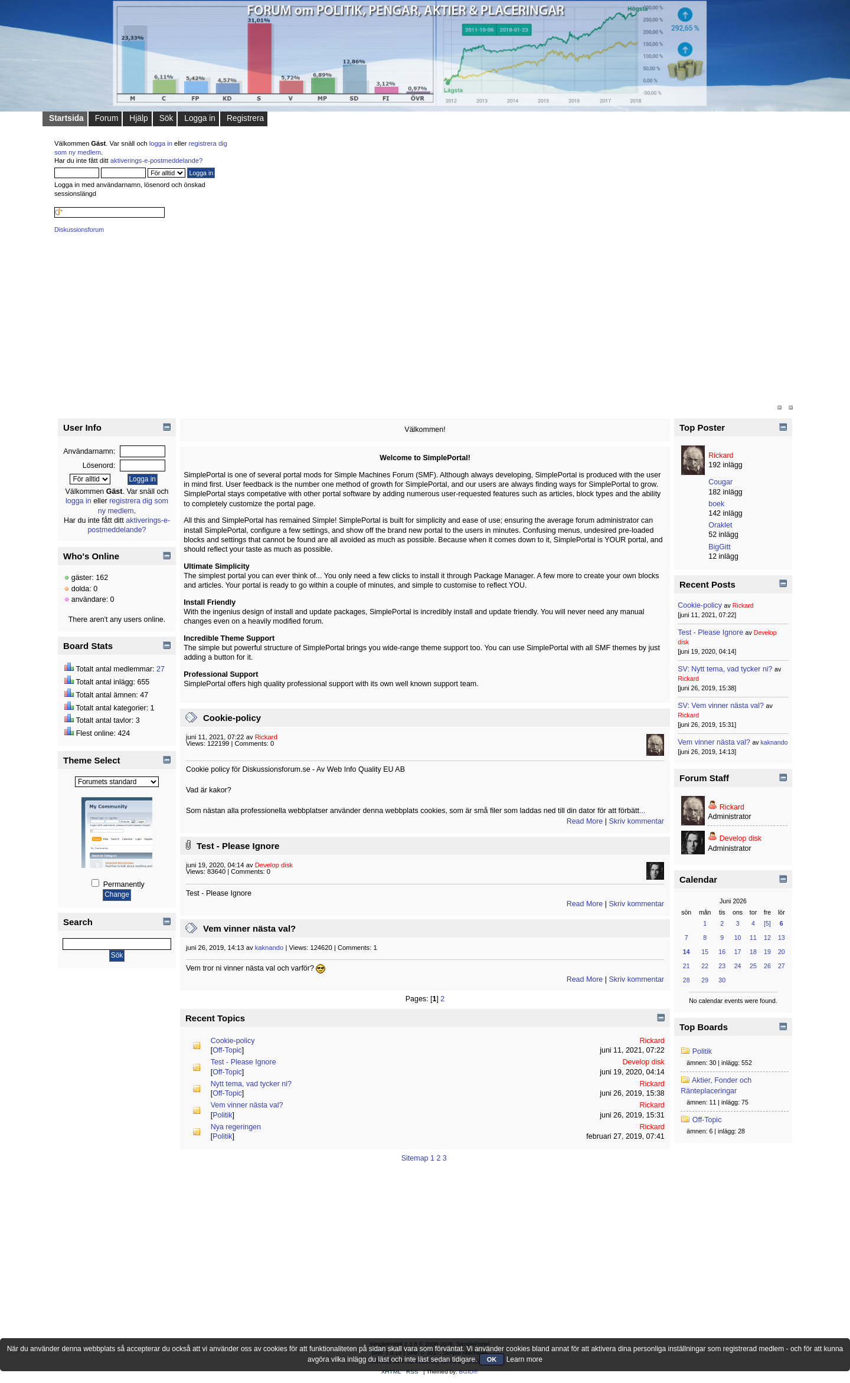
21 (686, 965)
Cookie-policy (232, 718)
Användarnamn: (89, 451)
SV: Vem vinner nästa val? (721, 706)
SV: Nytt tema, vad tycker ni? (725, 669)
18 (753, 951)
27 (160, 669)
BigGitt (719, 547)
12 (767, 937)
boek (716, 504)
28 (686, 980)
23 (721, 965)
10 (737, 937)
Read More (585, 821)
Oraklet (720, 525)
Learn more (524, 1359)
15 (704, 951)
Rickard (266, 736)
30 (721, 980)
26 (767, 965)
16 (721, 951)
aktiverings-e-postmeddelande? (156, 160)
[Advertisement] (408, 320)
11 (753, 937)
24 (737, 965)
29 (704, 980)
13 (781, 937)
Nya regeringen (236, 1127)
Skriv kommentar (636, 821)
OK (492, 1359)
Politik (222, 1115)
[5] (767, 923)
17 (737, 951)
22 (704, 965)
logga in (160, 143)
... (642, 811)
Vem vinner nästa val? (249, 928)
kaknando (269, 947)
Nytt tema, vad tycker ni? (251, 1084)
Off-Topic (227, 1050)
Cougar (720, 482)
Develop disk (274, 865)
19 (767, 951)
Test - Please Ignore (238, 846)
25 (753, 965)
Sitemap (415, 1158)
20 (781, 951)
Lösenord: (99, 465)
